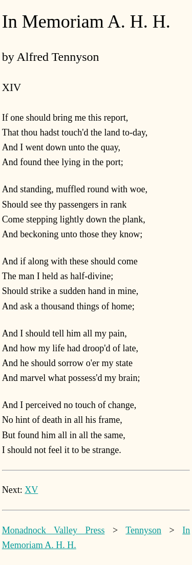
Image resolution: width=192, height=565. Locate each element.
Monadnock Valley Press (53, 530)
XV (31, 490)
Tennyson (143, 530)
